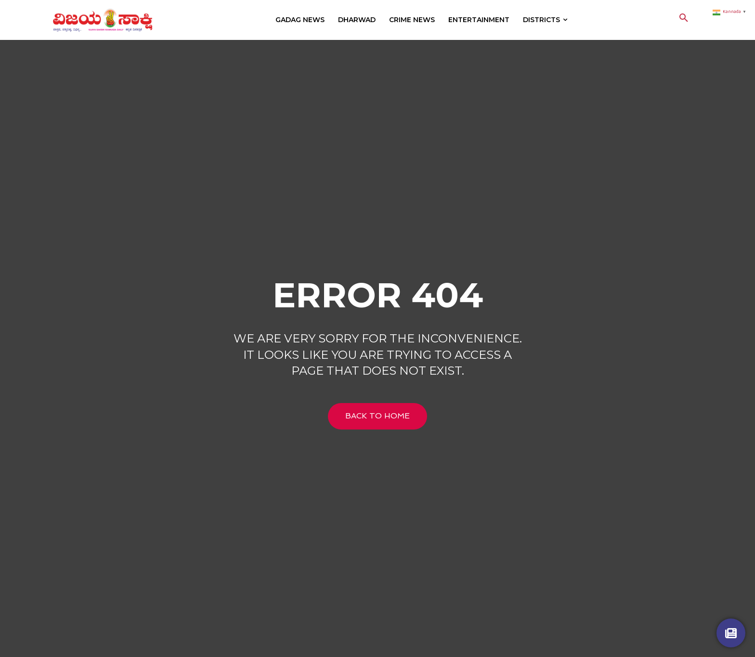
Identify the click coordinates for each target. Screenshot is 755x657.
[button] (683, 19)
